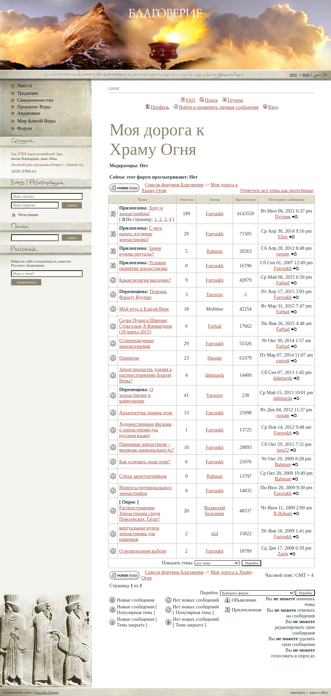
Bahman (214, 251)
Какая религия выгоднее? (145, 280)
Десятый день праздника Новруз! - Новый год (47, 165)
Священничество (35, 100)
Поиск (209, 100)
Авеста (24, 85)
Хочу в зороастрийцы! (141, 210)
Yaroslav (214, 294)
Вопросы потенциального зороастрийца (145, 490)
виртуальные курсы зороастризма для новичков (139, 533)
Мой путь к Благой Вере (144, 309)
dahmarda (214, 375)
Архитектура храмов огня (145, 412)
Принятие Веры (34, 106)
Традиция (27, 93)
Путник (282, 216)
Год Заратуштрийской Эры (36, 154)
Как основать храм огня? (144, 461)
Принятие (129, 358)
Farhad (282, 282)
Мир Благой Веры (36, 121)
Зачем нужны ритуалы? (140, 251)
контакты (298, 692)
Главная (113, 88)
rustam (282, 254)
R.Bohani (283, 513)
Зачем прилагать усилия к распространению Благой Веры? (145, 375)
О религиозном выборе (143, 551)
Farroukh (215, 213)
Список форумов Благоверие (174, 184)
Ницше (214, 358)
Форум (24, 128)
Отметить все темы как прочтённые (277, 190)
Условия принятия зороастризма (143, 265)
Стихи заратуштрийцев (143, 476)
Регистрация (24, 215)
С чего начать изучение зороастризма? (140, 233)
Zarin (283, 553)
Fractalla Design (46, 692)
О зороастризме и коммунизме (136, 395)
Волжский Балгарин (214, 510)
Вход (270, 107)
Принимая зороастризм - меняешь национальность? (146, 447)
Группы (233, 100)
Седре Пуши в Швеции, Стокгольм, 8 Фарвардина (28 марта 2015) (145, 326)
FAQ (188, 100)
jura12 (283, 450)
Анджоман (28, 113)
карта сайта (319, 692)
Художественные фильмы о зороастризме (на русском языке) (145, 429)
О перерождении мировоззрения (136, 343)
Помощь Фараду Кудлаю (143, 294)
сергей (282, 360)
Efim (283, 236)
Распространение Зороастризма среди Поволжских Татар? (139, 513)
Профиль (158, 107)
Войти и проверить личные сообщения (216, 107)
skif (215, 533)
